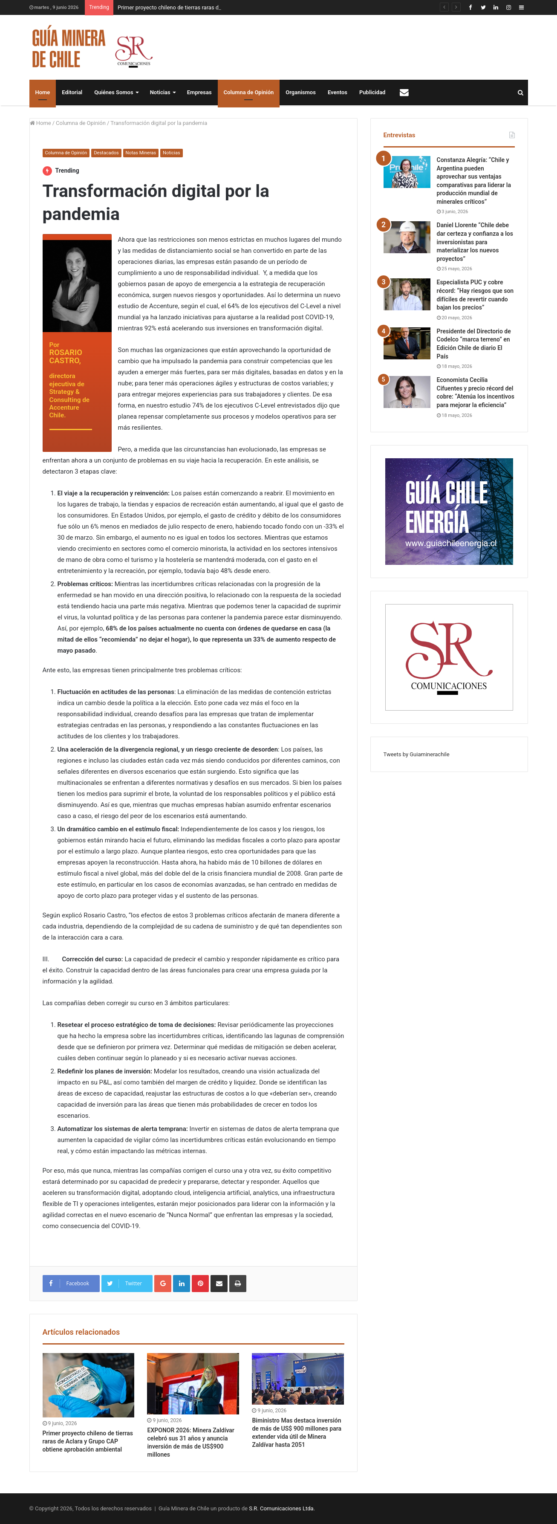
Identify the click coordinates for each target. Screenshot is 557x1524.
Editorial (72, 92)
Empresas (199, 92)
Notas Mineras (141, 153)
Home (42, 92)
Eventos (337, 92)
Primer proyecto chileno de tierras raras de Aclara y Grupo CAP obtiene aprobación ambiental (88, 1441)
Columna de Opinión (249, 92)
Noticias (160, 92)
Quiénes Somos (113, 92)
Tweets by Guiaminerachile (417, 754)
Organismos (301, 92)
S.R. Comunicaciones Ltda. (282, 1508)
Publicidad (372, 92)
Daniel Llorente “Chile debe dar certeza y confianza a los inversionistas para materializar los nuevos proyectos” (475, 242)
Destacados (106, 153)
